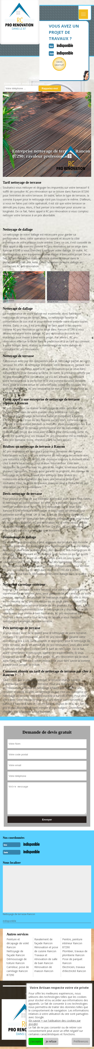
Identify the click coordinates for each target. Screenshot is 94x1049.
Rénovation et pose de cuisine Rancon (46, 949)
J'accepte (35, 1041)
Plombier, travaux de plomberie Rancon (74, 953)
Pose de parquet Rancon (72, 961)
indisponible (65, 45)
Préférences (81, 1041)
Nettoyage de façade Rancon (16, 953)
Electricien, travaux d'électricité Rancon (74, 969)
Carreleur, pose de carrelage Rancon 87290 (18, 971)
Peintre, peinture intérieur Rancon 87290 (72, 943)
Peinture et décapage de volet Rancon (18, 943)
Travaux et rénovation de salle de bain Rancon (45, 959)
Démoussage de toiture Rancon (17, 961)
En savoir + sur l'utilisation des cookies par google (55, 1022)
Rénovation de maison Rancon (43, 969)
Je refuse (51, 1041)
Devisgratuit (59, 63)
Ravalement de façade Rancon (43, 941)
